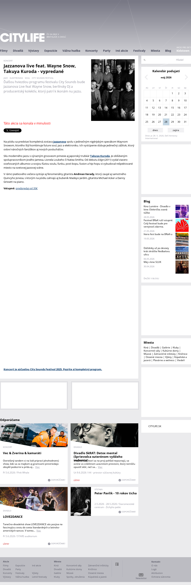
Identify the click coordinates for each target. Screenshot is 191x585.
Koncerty (91, 50)
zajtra (176, 130)
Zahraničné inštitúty (165, 354)
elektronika (16, 78)
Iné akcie (122, 50)
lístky (77, 480)
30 (178, 121)
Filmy (4, 50)
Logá (153, 569)
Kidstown (182, 50)
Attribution (157, 572)
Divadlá (18, 50)
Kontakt (155, 561)
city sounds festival (43, 78)
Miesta (155, 50)
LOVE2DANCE (12, 517)
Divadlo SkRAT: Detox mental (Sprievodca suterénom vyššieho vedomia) (98, 456)
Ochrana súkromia (160, 576)
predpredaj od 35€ (27, 188)
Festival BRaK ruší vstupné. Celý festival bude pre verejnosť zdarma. (158, 223)
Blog (168, 50)
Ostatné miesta (154, 357)
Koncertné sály (152, 350)
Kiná (146, 347)
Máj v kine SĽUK (152, 262)
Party (106, 50)
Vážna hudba (71, 50)
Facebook (117, 564)
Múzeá (147, 354)
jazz (6, 78)
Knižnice (182, 354)
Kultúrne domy (171, 350)
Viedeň (181, 360)
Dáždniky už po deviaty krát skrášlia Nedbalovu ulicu (157, 251)
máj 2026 (166, 77)
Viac (37, 467)
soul (27, 78)
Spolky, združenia (75, 576)
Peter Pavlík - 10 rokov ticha (116, 493)
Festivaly (139, 50)
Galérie (166, 347)
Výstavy (33, 50)
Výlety (168, 357)
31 (185, 121)
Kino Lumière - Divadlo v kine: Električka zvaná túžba (157, 209)
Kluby (176, 347)
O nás (154, 565)
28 (166, 121)
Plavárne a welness (163, 360)
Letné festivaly (39, 576)
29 (172, 121)
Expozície (50, 50)
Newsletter (141, 578)
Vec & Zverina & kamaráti (22, 453)
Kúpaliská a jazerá (97, 576)
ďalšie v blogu (151, 278)
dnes (155, 130)
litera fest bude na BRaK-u (158, 234)
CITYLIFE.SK (154, 426)
